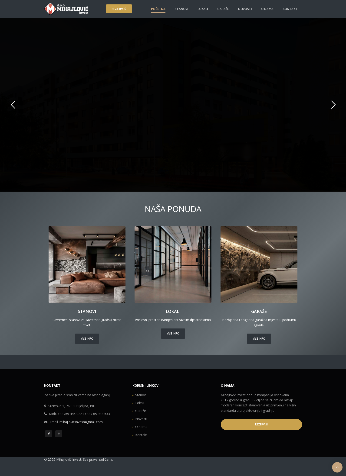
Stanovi (181, 9)
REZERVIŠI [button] (261, 424)
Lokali (203, 9)
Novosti (245, 9)
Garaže (223, 9)
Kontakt (290, 9)
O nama (267, 9)
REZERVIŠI (119, 8)
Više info (87, 339)
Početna (158, 9)
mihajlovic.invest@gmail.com (81, 422)
